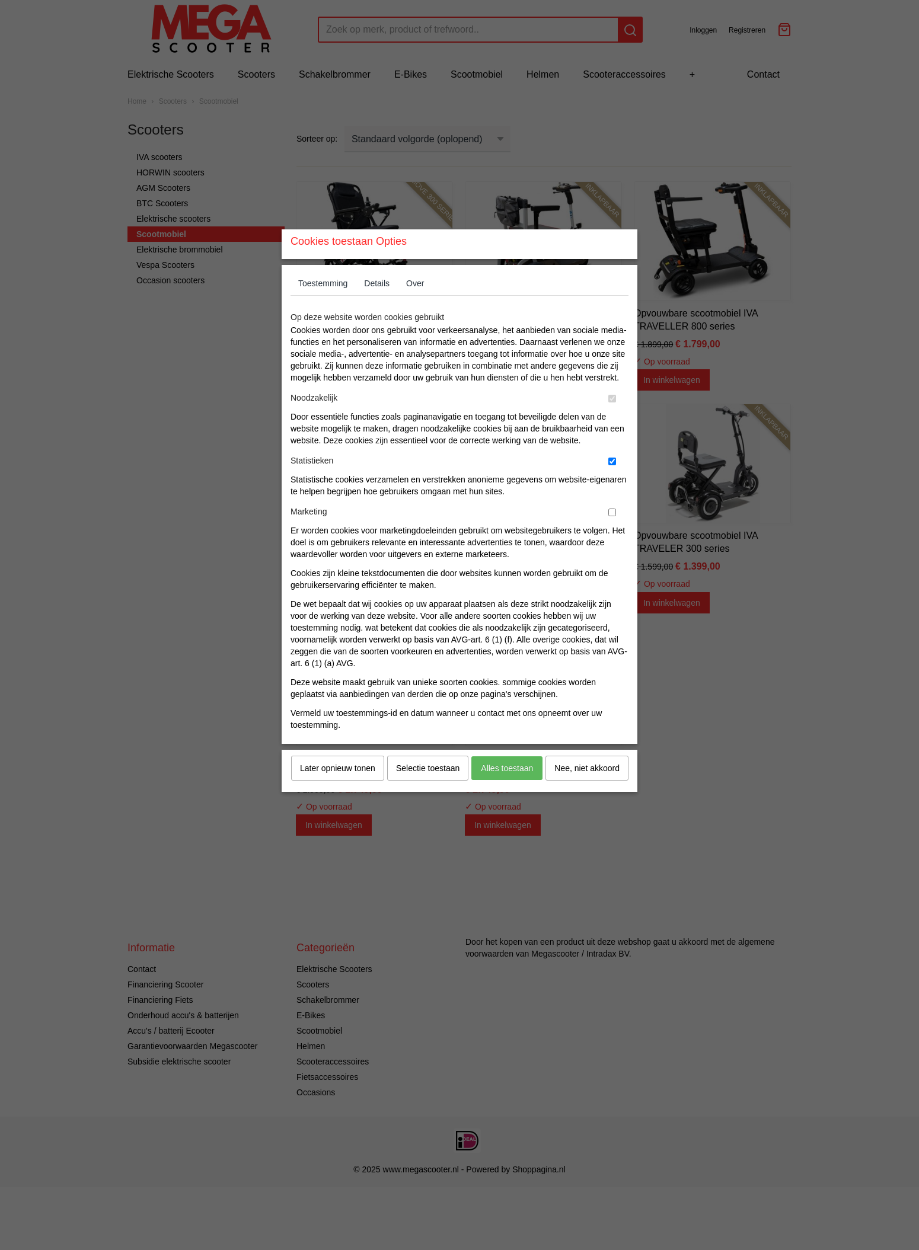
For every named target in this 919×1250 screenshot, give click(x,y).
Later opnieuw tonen (337, 791)
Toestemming (322, 306)
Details (377, 306)
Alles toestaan (507, 791)
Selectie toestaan (428, 791)
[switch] (612, 422)
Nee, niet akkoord (587, 791)
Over (415, 306)
